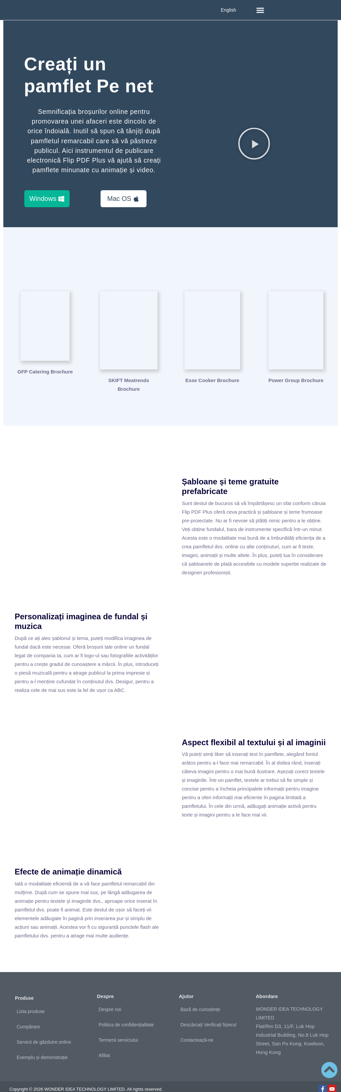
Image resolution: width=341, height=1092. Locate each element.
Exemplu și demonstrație (42, 1047)
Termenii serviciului (118, 1030)
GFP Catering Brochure (45, 370)
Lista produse (31, 1001)
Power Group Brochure (295, 370)
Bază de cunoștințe (200, 999)
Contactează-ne (196, 1030)
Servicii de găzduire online (44, 1032)
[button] (260, 10)
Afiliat (104, 1045)
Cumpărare (28, 1016)
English (228, 10)
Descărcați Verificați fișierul (208, 1014)
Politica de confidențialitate (126, 1014)
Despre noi (110, 999)
